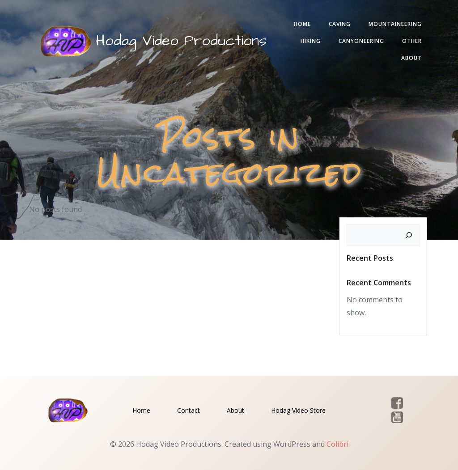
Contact (188, 410)
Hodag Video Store (298, 410)
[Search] (409, 235)
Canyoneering (361, 41)
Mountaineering (395, 24)
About (411, 58)
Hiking (311, 41)
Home (302, 24)
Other (412, 41)
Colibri (337, 444)
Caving (340, 24)
